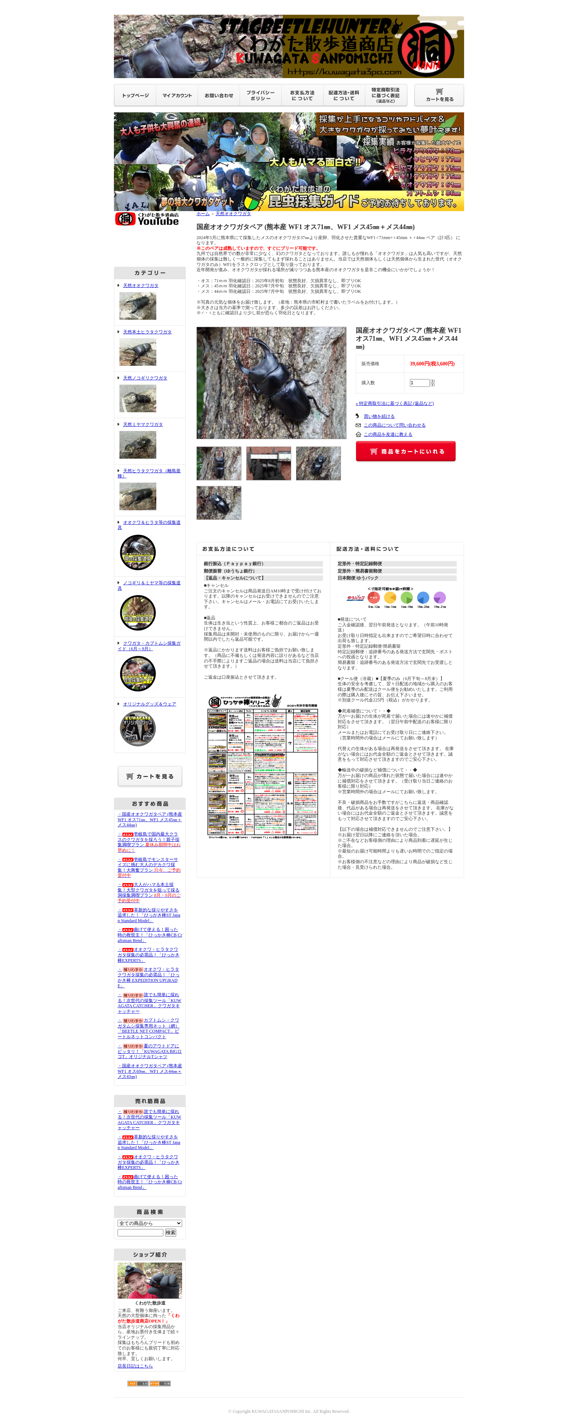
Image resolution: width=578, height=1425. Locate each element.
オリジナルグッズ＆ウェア (150, 725)
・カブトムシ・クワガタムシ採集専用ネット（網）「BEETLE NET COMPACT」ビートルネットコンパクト (149, 1028)
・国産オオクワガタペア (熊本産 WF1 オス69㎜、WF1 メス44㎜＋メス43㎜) (150, 1071)
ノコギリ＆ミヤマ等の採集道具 (150, 606)
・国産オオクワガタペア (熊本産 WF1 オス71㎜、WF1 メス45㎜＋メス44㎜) (150, 819)
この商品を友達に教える (388, 434)
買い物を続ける (379, 416)
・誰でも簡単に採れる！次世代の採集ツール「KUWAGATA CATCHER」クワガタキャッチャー (149, 1003)
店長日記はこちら (135, 1366)
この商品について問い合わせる (395, 425)
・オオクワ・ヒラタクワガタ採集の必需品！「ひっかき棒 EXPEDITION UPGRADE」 (149, 977)
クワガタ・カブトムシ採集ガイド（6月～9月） (150, 667)
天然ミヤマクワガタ (150, 441)
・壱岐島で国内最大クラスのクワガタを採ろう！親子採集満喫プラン (149, 842)
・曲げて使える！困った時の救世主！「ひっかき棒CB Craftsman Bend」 (150, 935)
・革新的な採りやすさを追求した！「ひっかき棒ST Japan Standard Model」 (149, 915)
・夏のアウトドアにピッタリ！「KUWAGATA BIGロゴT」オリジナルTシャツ (150, 1051)
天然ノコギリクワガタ (150, 394)
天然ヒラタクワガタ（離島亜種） (150, 490)
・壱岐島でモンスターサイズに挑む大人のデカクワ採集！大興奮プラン (149, 867)
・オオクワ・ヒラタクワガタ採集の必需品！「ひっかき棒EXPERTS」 (149, 955)
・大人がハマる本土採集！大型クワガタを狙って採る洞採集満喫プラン (149, 892)
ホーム (203, 213)
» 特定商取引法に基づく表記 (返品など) (395, 403)
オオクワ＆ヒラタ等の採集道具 (150, 546)
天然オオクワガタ (150, 302)
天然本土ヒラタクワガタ (150, 348)
